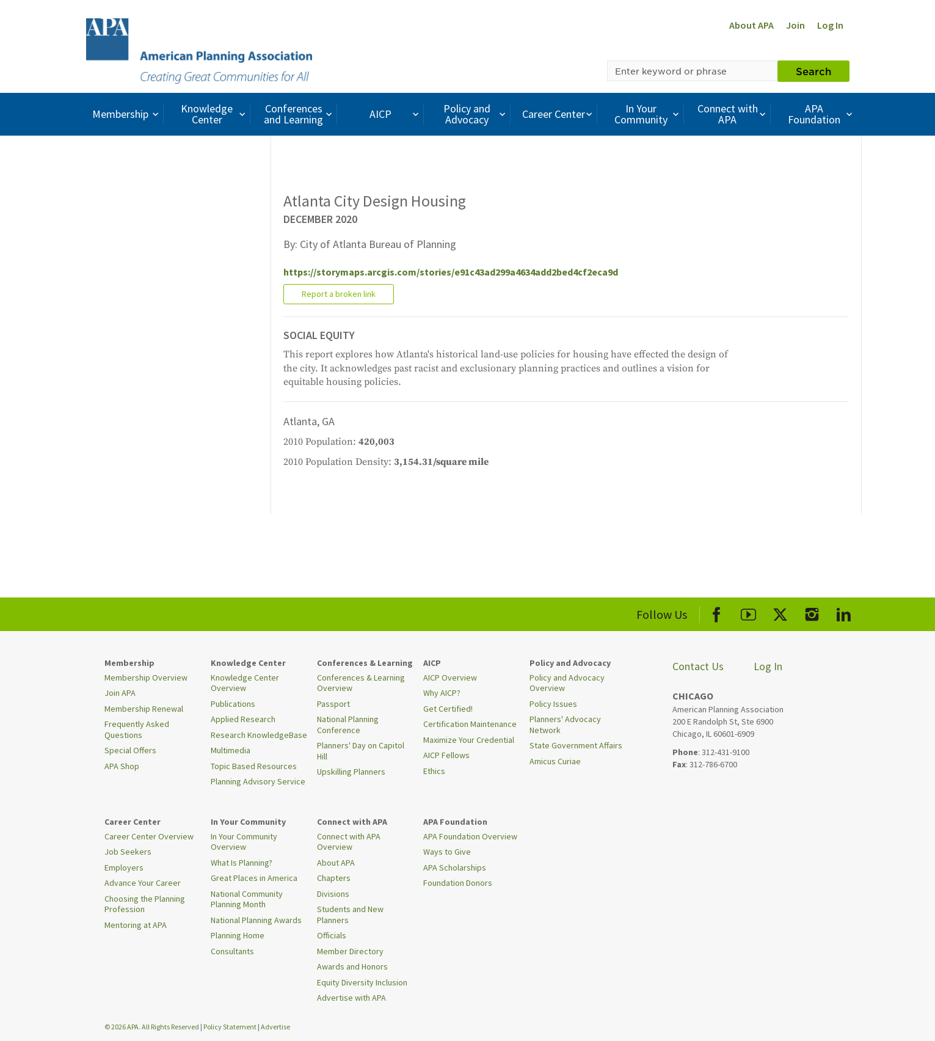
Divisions (333, 893)
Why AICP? (441, 692)
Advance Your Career (142, 882)
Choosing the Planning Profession (144, 904)
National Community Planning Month (247, 899)
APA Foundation (821, 113)
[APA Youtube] (748, 612)
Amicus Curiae (555, 761)
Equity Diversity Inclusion (362, 982)
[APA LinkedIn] (844, 612)
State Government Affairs (575, 745)
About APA (751, 25)
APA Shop (121, 766)
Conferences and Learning (299, 113)
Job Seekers (127, 851)
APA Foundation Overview (470, 836)
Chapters (334, 877)
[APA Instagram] (812, 612)
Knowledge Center (214, 113)
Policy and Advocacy (475, 113)
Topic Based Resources (254, 766)
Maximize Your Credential (468, 739)
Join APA (120, 692)
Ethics (434, 770)
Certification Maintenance (470, 723)
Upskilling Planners (351, 771)
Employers (124, 867)
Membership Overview (145, 677)
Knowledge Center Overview (245, 683)
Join (795, 25)
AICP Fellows (446, 755)
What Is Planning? (241, 862)
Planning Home (237, 935)
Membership (126, 114)
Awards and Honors (352, 966)
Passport (333, 703)
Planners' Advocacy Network (565, 725)
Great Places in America (254, 877)
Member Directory (350, 951)
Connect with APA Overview (348, 842)
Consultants (232, 951)
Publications (233, 703)
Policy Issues (553, 703)
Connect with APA (733, 113)
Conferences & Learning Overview (361, 683)
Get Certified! (448, 708)
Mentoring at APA (135, 924)
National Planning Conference (348, 725)
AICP (395, 114)
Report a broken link (339, 293)
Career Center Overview (149, 836)
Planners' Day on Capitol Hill (360, 751)
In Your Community (648, 113)
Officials (331, 935)
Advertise (275, 1026)
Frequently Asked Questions (136, 729)
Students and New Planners (350, 915)
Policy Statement (229, 1026)
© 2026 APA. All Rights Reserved (152, 1026)
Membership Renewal (143, 708)
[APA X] (780, 612)
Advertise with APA (351, 997)
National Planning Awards (256, 920)
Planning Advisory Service (258, 781)
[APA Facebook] (717, 612)
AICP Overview (450, 677)
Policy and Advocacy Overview (567, 683)
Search (813, 71)
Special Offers (130, 750)
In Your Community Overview (244, 842)
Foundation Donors (457, 882)
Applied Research (243, 719)
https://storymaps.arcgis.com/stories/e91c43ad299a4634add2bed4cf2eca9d (450, 272)
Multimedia (230, 750)
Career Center (558, 114)
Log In (830, 25)
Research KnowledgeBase (259, 734)
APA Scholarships (454, 867)
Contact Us (698, 666)
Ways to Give (447, 851)
